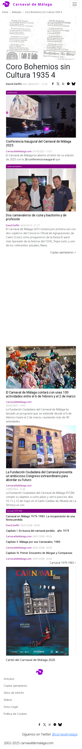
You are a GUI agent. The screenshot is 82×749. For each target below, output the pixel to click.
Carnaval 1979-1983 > (63, 562)
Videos (8, 699)
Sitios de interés (14, 692)
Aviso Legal (11, 706)
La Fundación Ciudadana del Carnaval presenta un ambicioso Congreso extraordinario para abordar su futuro (39, 476)
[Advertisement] (41, 297)
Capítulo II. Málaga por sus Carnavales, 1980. (33, 542)
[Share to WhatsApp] (63, 84)
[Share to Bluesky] (73, 84)
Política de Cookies (15, 714)
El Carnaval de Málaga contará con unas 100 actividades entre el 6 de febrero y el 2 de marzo (40, 394)
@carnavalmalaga (64, 734)
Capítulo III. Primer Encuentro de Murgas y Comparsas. (39, 553)
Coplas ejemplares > (63, 252)
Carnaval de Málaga (32, 4)
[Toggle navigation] (74, 4)
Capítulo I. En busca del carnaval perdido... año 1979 (37, 530)
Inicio (5, 12)
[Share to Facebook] (53, 84)
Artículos (16, 12)
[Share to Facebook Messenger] (68, 84)
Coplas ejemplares (15, 685)
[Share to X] (58, 84)
